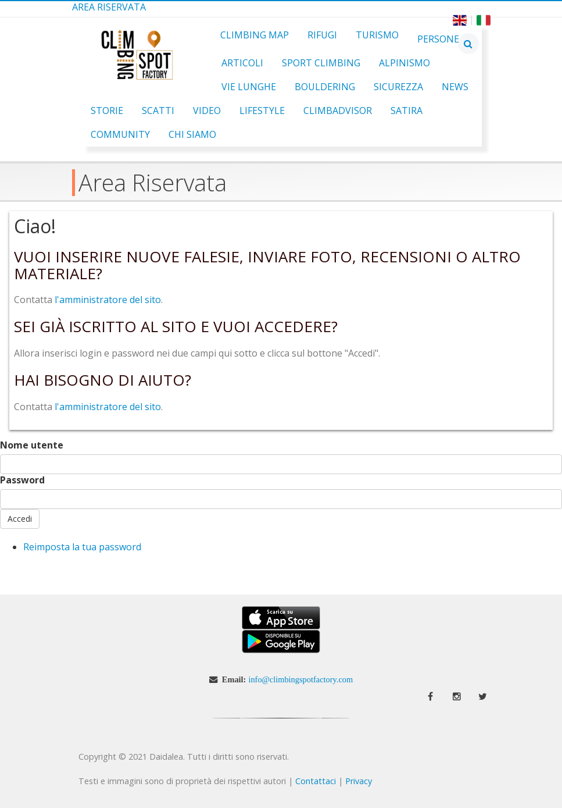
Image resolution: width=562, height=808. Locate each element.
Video (207, 110)
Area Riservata (109, 7)
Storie (107, 110)
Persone (438, 39)
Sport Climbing (321, 62)
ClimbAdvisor (337, 110)
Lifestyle (262, 110)
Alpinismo (404, 62)
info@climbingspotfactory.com (300, 679)
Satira (407, 110)
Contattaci (315, 780)
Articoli (242, 62)
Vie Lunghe (248, 86)
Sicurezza (398, 86)
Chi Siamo (192, 134)
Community (120, 134)
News (455, 86)
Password (22, 480)
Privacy (358, 780)
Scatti (158, 110)
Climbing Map (254, 35)
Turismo (377, 35)
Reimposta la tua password (82, 546)
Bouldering (325, 86)
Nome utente (31, 445)
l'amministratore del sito (108, 299)
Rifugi (322, 35)
